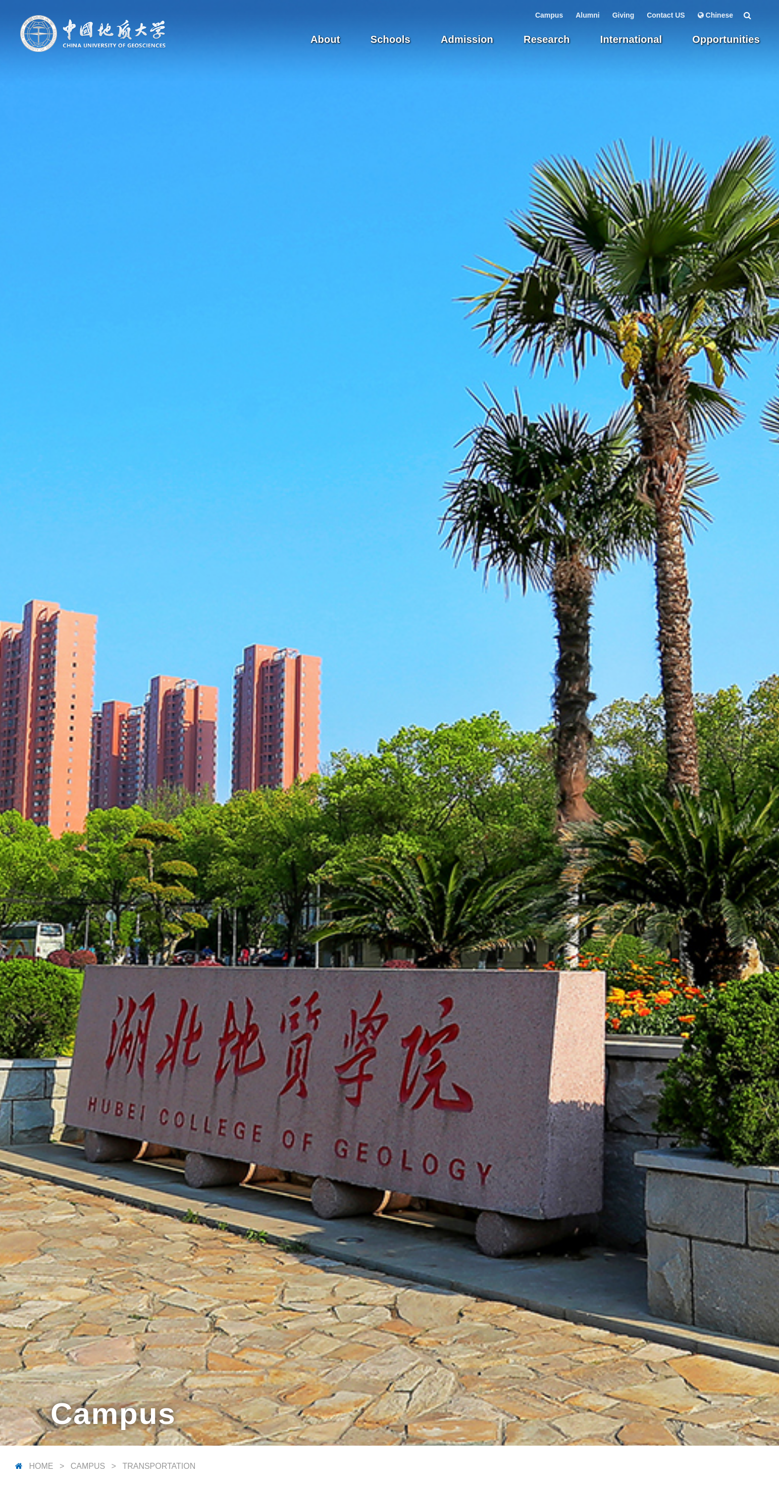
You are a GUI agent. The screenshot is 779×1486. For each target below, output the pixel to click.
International (631, 39)
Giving (623, 15)
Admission (467, 39)
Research (547, 39)
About (325, 39)
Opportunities (726, 39)
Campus (549, 15)
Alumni (587, 15)
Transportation (158, 1466)
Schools (390, 39)
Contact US (666, 15)
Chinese (715, 15)
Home (41, 1466)
